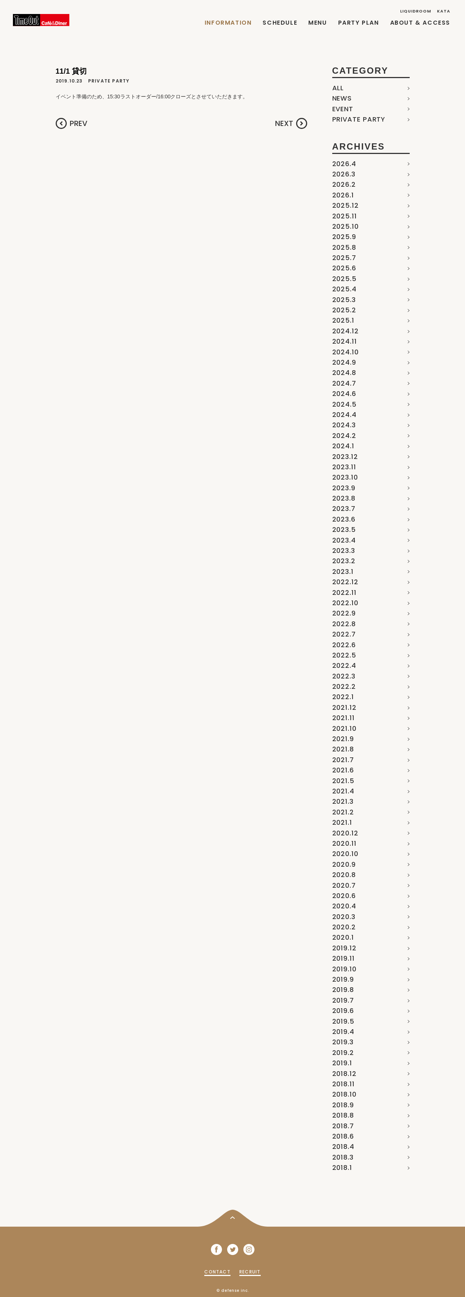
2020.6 (344, 895)
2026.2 (344, 184)
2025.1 (343, 320)
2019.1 (342, 1063)
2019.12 (344, 948)
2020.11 (344, 843)
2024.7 (344, 383)
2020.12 (345, 833)
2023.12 (345, 456)
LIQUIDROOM (415, 11)
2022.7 (344, 634)
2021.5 (343, 781)
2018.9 (343, 1105)
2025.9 (344, 236)
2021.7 (343, 760)
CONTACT (217, 1272)
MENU (317, 22)
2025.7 (344, 257)
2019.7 (343, 1000)
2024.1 (343, 446)
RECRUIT (249, 1272)
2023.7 (343, 508)
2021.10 (344, 728)
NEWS (342, 98)
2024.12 (345, 331)
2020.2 (344, 927)
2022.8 (344, 624)
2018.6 (343, 1136)
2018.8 (343, 1115)
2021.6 (343, 770)
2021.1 (342, 822)
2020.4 (344, 906)
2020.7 (344, 885)
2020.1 (343, 937)
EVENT (343, 109)
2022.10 (345, 603)
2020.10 (345, 853)
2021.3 (343, 801)
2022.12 (345, 582)
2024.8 (344, 372)
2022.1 (343, 697)
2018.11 (343, 1084)
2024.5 (344, 404)
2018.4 (343, 1146)
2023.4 (344, 540)
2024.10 (345, 352)
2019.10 (344, 969)
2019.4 (343, 1031)
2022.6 (344, 645)
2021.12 (344, 707)
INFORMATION (228, 22)
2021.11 (343, 718)
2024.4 (344, 414)
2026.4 (344, 164)
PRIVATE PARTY (359, 119)
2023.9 (343, 488)
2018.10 (344, 1094)
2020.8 (344, 874)
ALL (338, 88)
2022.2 (344, 686)
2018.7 (343, 1126)
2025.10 (345, 226)
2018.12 (344, 1073)
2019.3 (343, 1042)
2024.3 (344, 425)
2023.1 (343, 571)
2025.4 (344, 289)
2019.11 (343, 958)
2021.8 (343, 749)
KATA (443, 11)
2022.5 (344, 655)
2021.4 (343, 791)
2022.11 (344, 592)
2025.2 (344, 310)
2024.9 (344, 362)
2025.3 (344, 299)
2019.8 (343, 989)
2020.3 (343, 916)
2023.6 (343, 519)
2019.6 (343, 1010)
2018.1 (342, 1167)
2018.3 (343, 1157)
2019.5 (343, 1021)
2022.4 (344, 665)
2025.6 (344, 268)
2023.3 (343, 550)
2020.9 (344, 864)
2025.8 (344, 247)
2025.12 (345, 205)
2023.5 (344, 529)
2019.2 (343, 1052)
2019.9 (343, 979)
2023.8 (343, 498)
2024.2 (344, 435)
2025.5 (344, 278)
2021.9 (343, 739)
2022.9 (344, 613)
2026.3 (343, 174)
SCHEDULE (280, 22)
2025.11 (344, 216)
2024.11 (344, 341)
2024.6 (344, 393)
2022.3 (343, 676)
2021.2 (343, 812)
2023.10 (345, 477)
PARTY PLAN (358, 22)
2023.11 (344, 467)
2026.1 (343, 195)
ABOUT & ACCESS (420, 22)
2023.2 (343, 561)
